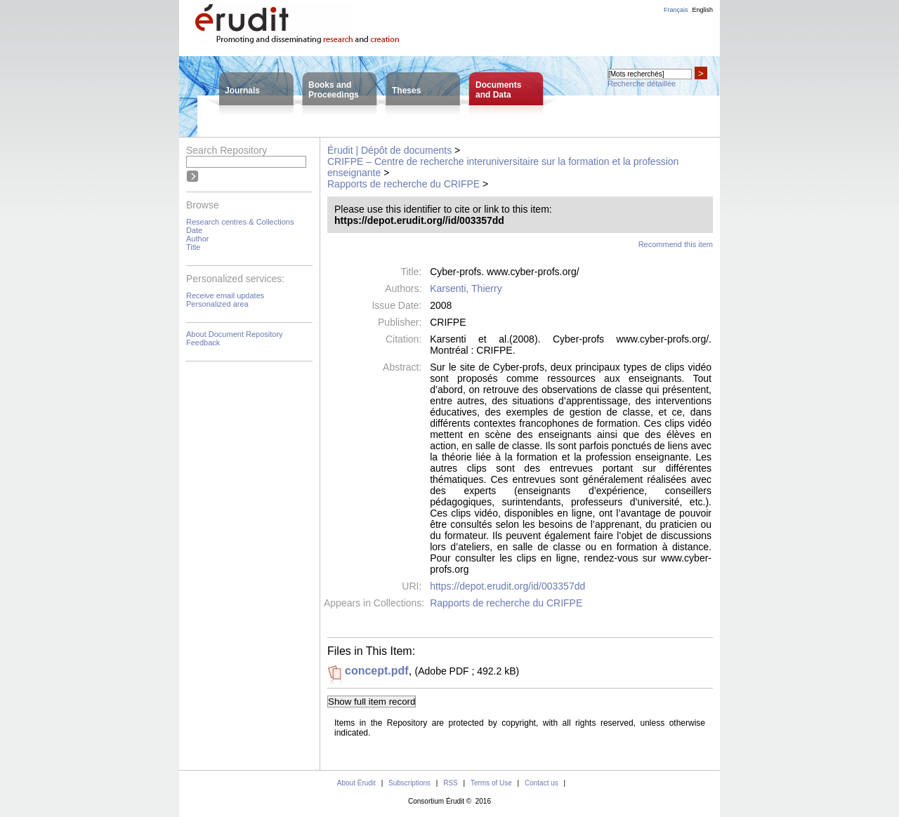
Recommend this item (675, 244)
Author (197, 238)
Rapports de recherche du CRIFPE (403, 184)
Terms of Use (491, 783)
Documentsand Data (498, 90)
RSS (450, 783)
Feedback (203, 342)
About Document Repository (234, 334)
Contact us (541, 783)
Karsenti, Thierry (465, 288)
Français (676, 9)
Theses (406, 90)
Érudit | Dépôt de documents (389, 150)
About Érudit (356, 783)
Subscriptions (409, 783)
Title (193, 247)
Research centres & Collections (240, 222)
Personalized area (217, 304)
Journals (242, 90)
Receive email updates (225, 295)
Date (194, 230)
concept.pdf (377, 671)
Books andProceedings (333, 90)
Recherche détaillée (642, 83)
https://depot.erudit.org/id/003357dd (507, 586)
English (702, 9)
